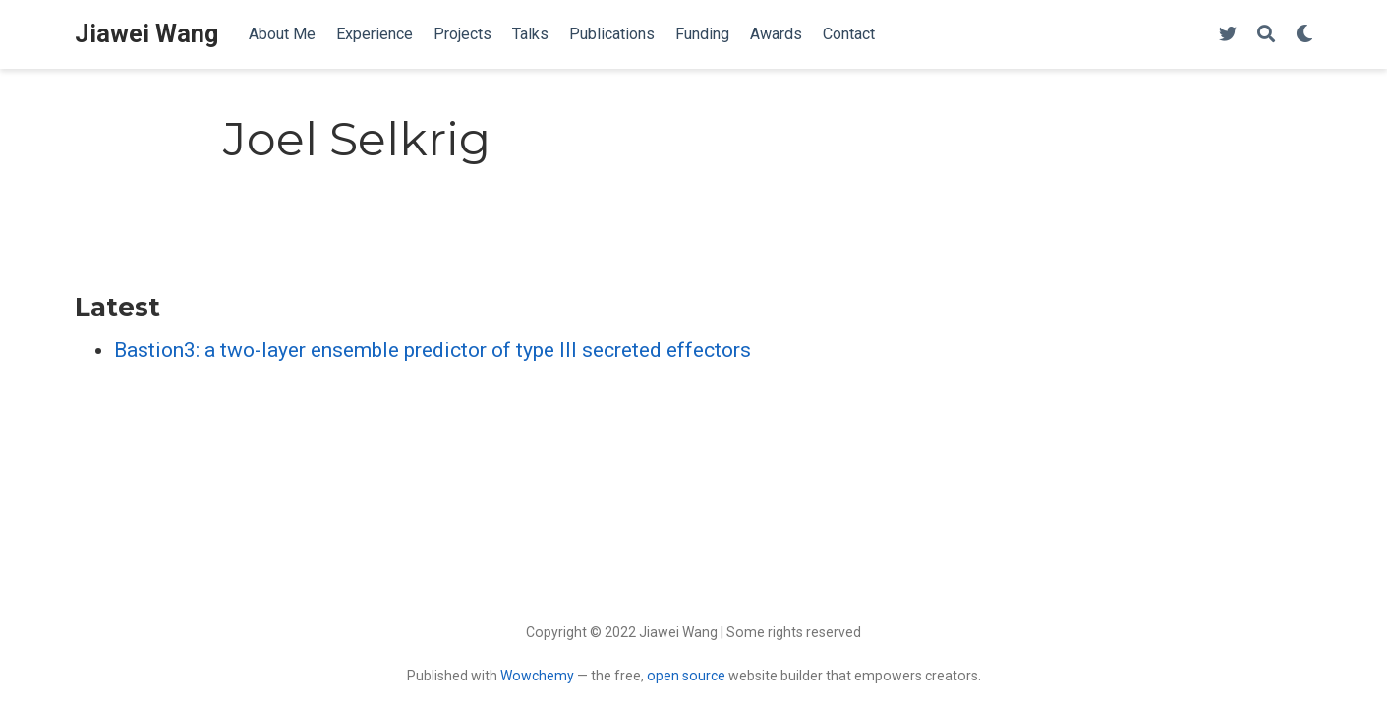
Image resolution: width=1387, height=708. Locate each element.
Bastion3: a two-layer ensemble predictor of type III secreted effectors (432, 350)
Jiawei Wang (146, 34)
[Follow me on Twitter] (1228, 35)
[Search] (1266, 35)
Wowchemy (537, 675)
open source (686, 675)
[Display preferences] (1304, 35)
